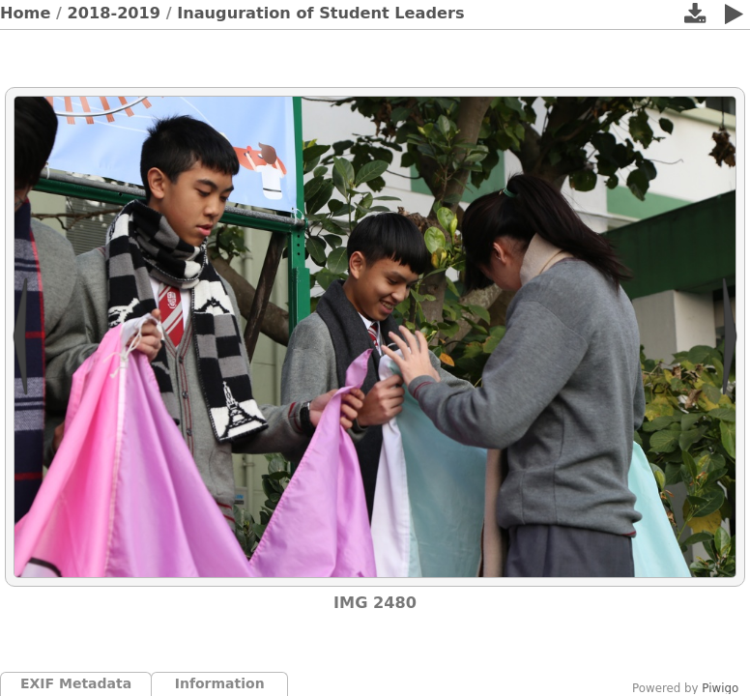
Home (25, 13)
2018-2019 (114, 13)
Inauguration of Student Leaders (320, 13)
